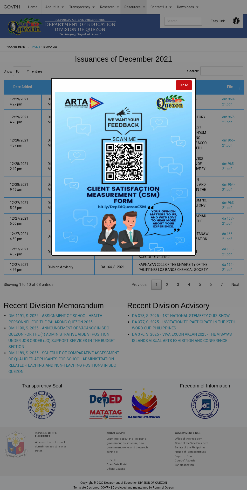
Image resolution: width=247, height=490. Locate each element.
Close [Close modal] (184, 85)
